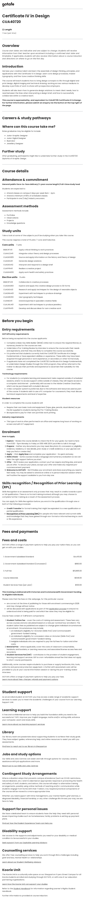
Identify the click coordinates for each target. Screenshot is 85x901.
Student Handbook (22, 888)
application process (57, 609)
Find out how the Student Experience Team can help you (27, 823)
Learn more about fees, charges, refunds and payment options (30, 679)
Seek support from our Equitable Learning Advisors (24, 842)
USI (71, 449)
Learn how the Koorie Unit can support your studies (25, 884)
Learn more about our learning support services (23, 724)
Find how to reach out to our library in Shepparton (24, 746)
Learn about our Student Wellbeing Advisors (21, 862)
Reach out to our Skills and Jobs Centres (20, 766)
